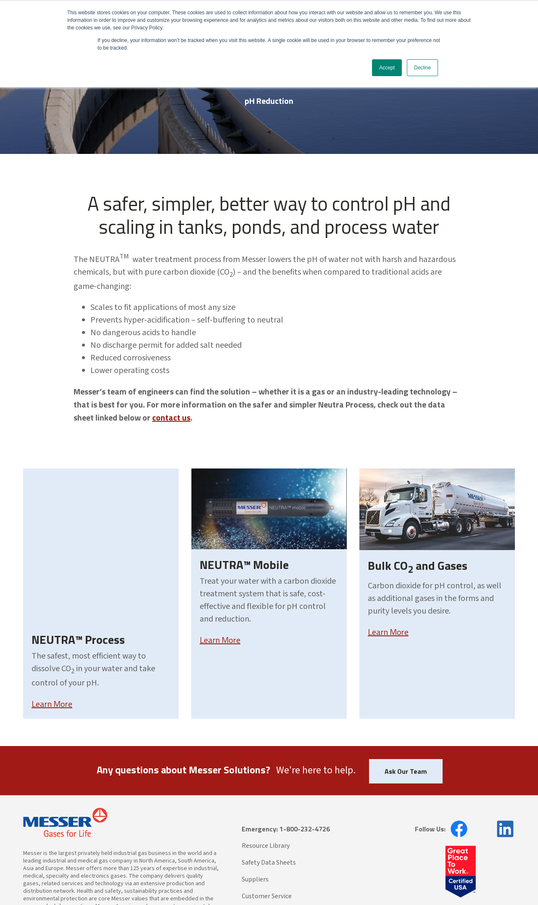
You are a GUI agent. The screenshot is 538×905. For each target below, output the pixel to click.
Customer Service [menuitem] (267, 832)
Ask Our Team (406, 707)
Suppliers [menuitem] (255, 815)
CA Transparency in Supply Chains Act (221, 881)
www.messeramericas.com (102, 857)
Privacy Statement (121, 881)
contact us (171, 417)
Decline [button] (422, 68)
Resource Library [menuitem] (266, 781)
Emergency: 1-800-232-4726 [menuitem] (286, 765)
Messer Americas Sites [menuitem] (273, 849)
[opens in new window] (456, 765)
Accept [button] (387, 68)
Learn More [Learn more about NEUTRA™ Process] (52, 630)
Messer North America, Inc (69, 881)
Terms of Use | (162, 881)
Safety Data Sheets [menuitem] (269, 798)
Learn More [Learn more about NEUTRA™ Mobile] (220, 639)
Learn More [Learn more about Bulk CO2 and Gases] (388, 631)
